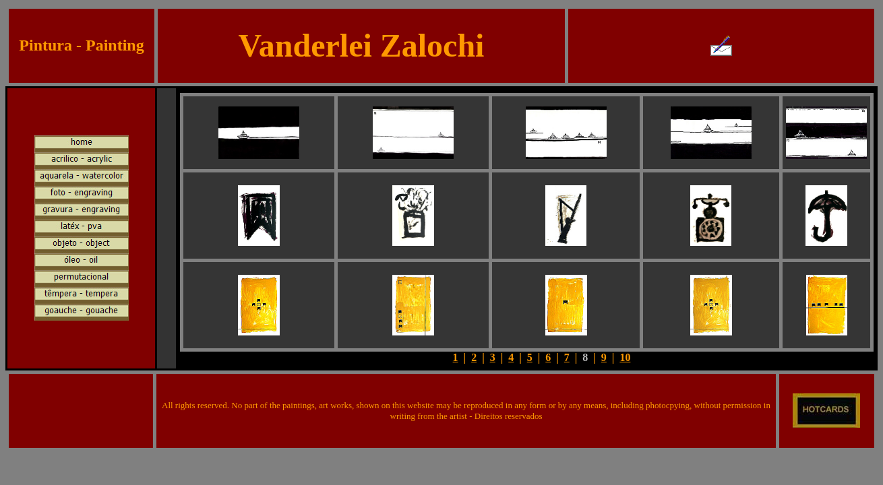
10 (624, 357)
